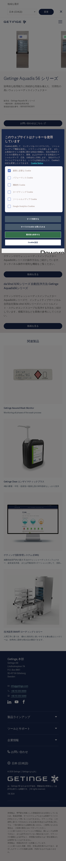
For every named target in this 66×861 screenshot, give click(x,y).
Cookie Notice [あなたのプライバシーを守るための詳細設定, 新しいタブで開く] (37, 163)
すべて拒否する (33, 219)
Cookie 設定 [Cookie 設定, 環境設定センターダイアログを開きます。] (33, 242)
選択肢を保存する (33, 235)
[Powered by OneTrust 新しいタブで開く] (51, 251)
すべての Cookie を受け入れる (33, 227)
